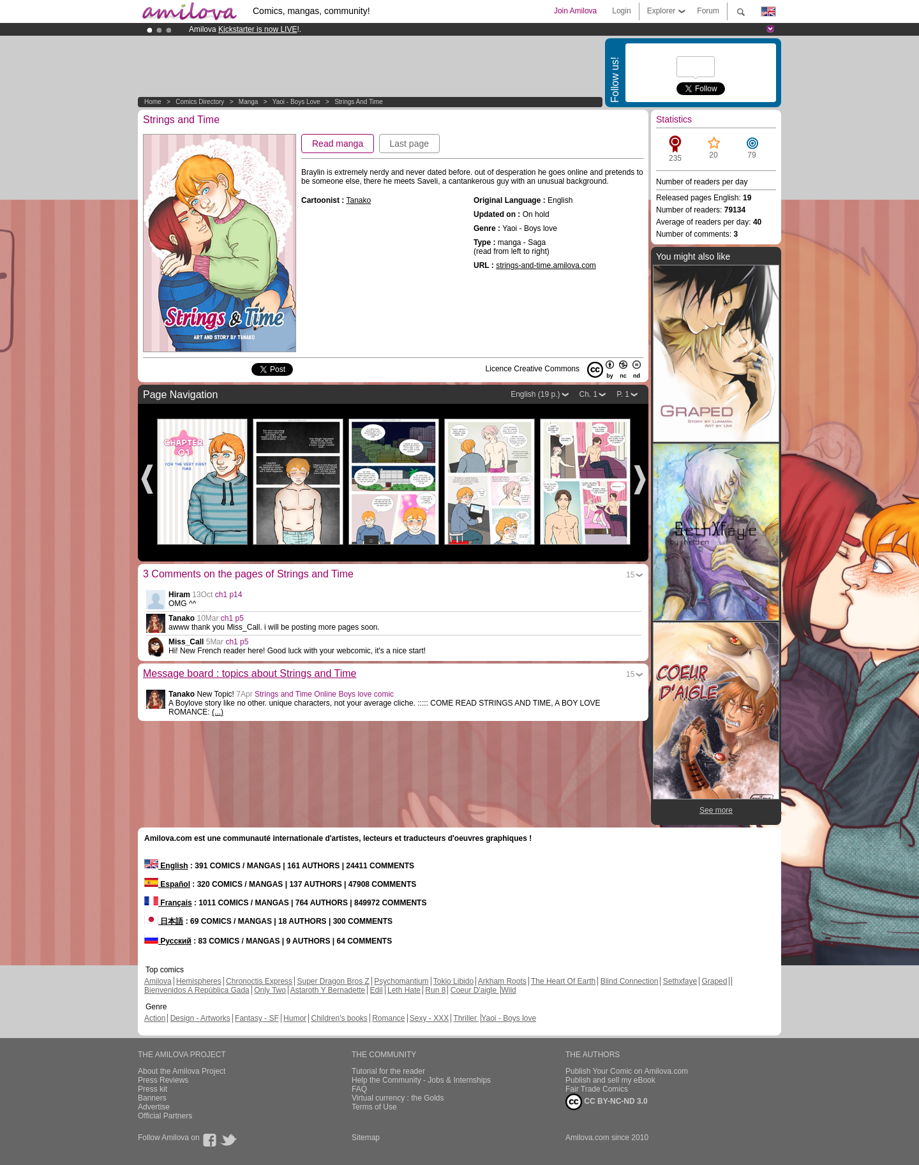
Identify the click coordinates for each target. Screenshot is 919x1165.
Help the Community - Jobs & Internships (421, 1080)
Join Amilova (575, 10)
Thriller (466, 1018)
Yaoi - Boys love (296, 101)
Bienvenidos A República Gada (197, 990)
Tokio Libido (453, 981)
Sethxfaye (680, 981)
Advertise (154, 1106)
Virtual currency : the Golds (398, 1098)
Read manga (337, 143)
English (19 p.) (535, 394)
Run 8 (435, 990)
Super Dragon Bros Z (333, 981)
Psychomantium (401, 981)
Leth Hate (404, 990)
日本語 (163, 921)
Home (152, 101)
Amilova (158, 981)
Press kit (152, 1089)
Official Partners (165, 1115)
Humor (294, 1018)
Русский (167, 941)
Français (168, 902)
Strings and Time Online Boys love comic (324, 694)
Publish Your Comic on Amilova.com (626, 1071)
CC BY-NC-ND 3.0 (606, 1102)
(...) (217, 712)
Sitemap (366, 1137)
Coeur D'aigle (475, 990)
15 (630, 574)
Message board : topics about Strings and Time (249, 673)
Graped (714, 981)
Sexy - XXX (429, 1018)
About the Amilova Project (181, 1071)
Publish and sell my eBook (610, 1080)
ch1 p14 (229, 594)
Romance (388, 1018)
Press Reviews (163, 1080)
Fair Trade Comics (596, 1089)
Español (167, 884)
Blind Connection (630, 981)
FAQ (359, 1089)
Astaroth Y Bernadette (328, 990)
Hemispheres (198, 981)
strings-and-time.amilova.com (546, 265)
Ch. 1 (588, 394)
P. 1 (622, 394)
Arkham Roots (502, 981)
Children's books (339, 1018)
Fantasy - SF (257, 1018)
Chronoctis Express (259, 981)
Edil (376, 990)
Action (154, 1018)
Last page (410, 143)
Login (621, 10)
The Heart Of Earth (563, 981)
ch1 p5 (232, 618)
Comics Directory (200, 101)
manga (248, 101)
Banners (152, 1098)
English (166, 865)
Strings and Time (358, 101)
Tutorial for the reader (388, 1071)
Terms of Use (374, 1106)
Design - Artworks (200, 1018)
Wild (508, 990)
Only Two (270, 990)
